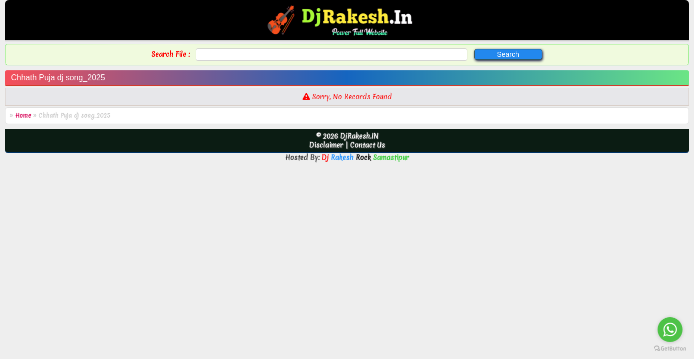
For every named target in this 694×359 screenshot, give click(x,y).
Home (23, 116)
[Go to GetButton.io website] (670, 349)
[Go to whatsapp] (670, 329)
